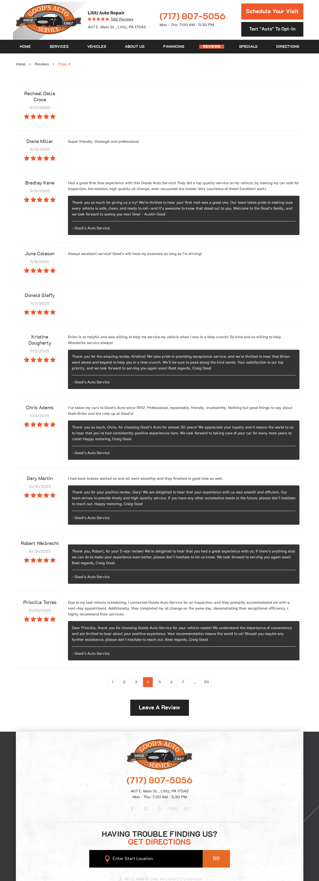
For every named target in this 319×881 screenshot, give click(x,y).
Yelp (160, 809)
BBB (173, 809)
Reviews (211, 47)
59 (206, 682)
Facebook (132, 809)
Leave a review (159, 708)
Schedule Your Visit (272, 11)
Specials (248, 47)
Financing (173, 47)
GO (216, 858)
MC (187, 809)
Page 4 (64, 64)
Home (25, 47)
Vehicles (96, 47)
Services (59, 47)
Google (146, 809)
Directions (287, 47)
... (194, 682)
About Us (134, 47)
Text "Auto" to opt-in (272, 29)
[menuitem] (25, 47)
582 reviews (122, 19)
